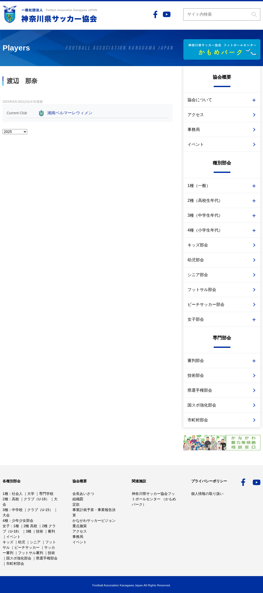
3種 (5, 510)
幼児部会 (195, 260)
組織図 (77, 499)
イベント (195, 144)
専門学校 (46, 494)
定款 (76, 504)
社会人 (17, 494)
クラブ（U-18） (36, 499)
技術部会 (195, 375)
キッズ (8, 542)
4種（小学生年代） (205, 230)
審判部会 (195, 360)
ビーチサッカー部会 (205, 304)
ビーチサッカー (27, 547)
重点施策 (79, 526)
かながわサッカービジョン (94, 520)
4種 (5, 520)
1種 (5, 494)
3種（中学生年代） (205, 215)
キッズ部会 (197, 245)
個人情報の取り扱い (207, 494)
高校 (15, 499)
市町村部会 (197, 420)
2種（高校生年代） (205, 200)
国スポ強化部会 (201, 405)
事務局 (193, 129)
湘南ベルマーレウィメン (69, 113)
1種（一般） (198, 185)
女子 (6, 526)
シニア (35, 542)
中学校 (17, 510)
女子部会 (195, 319)
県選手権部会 (199, 390)
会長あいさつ (83, 494)
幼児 (21, 542)
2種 (5, 499)
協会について (199, 100)
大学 (30, 494)
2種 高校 (30, 526)
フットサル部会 (201, 289)
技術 (39, 531)
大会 (6, 515)
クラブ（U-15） (40, 510)
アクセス (195, 114)
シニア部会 (197, 275)
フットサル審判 (30, 553)
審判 (51, 531)
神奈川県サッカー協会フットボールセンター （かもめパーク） (154, 499)
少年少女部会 (22, 520)
